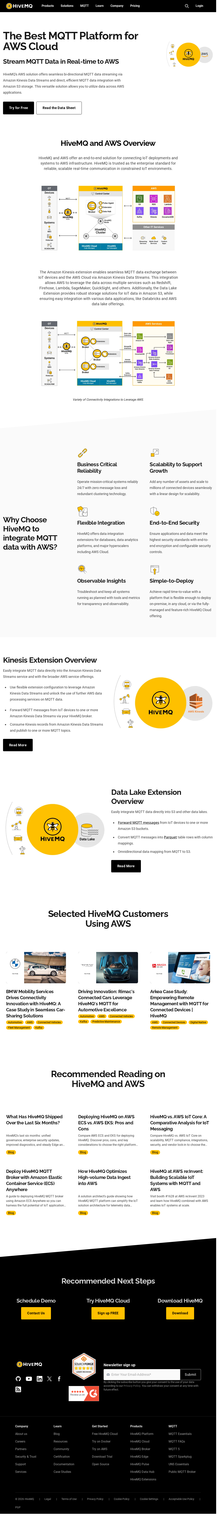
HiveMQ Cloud (139, 1441)
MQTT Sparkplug (180, 1456)
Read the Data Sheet (59, 108)
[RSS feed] (18, 1389)
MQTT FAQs (177, 1441)
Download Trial (102, 1456)
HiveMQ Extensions (143, 1479)
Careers (20, 1441)
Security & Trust (25, 1456)
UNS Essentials (179, 1464)
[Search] (187, 6)
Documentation (64, 1464)
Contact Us (36, 1313)
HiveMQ (29, 1499)
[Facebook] (59, 1379)
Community (61, 1449)
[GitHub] (18, 1379)
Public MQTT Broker (182, 1472)
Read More (18, 745)
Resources (60, 1441)
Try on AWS (99, 1449)
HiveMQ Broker (140, 1449)
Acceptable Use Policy (181, 1499)
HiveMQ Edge (139, 1456)
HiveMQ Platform (141, 1434)
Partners (20, 1449)
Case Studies (62, 1472)
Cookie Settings (149, 1499)
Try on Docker (101, 1441)
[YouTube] (29, 1379)
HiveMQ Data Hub (142, 1472)
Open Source (100, 1464)
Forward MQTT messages (138, 822)
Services (20, 1472)
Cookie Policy (121, 1499)
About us (21, 1434)
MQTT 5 (174, 1449)
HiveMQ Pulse (139, 1464)
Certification (62, 1456)
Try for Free (18, 108)
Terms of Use (69, 1499)
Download (180, 1313)
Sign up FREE (108, 1313)
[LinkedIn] (39, 1379)
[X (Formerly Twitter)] (49, 1379)
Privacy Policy (132, 1385)
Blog (57, 1434)
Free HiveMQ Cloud (105, 1434)
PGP (18, 1507)
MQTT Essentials (180, 1434)
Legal (47, 1499)
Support (20, 1464)
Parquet (170, 837)
